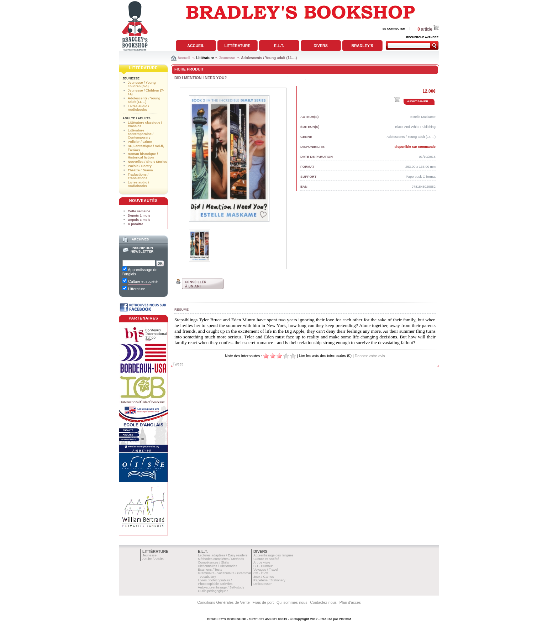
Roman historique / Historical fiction (143, 155)
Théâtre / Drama (140, 170)
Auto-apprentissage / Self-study (221, 587)
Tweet (178, 364)
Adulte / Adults (136, 118)
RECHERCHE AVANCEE (422, 37)
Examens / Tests (210, 569)
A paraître (135, 224)
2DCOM (345, 619)
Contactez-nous (323, 602)
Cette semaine (139, 211)
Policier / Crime (140, 142)
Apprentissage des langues (273, 555)
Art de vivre (261, 562)
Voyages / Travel (265, 569)
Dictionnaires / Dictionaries (217, 566)
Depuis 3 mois (139, 220)
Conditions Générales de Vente (223, 602)
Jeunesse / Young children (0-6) (142, 84)
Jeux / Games (263, 576)
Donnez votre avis (370, 356)
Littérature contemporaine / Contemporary (140, 134)
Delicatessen (262, 584)
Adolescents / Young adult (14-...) (269, 58)
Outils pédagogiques (213, 591)
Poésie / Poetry (140, 166)
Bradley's (362, 45)
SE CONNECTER (394, 28)
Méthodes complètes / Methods (221, 559)
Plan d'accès (350, 602)
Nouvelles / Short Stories (147, 162)
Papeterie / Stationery (269, 580)
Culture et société (266, 559)
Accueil (195, 45)
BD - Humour (263, 566)
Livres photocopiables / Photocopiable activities (215, 582)
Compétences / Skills (213, 562)
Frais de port (263, 602)
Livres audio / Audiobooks (138, 107)
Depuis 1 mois (139, 215)
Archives (140, 239)
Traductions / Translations (138, 176)
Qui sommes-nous (292, 602)
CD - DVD (260, 573)
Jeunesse (227, 58)
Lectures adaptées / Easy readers (223, 555)
